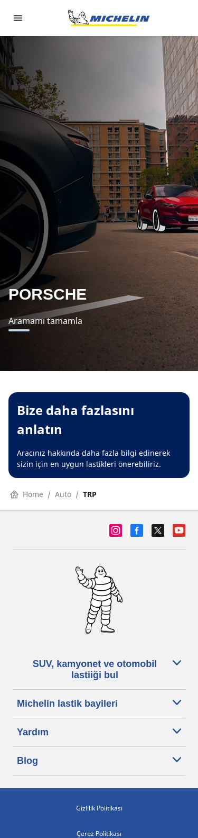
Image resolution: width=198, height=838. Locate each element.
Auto (63, 494)
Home (26, 494)
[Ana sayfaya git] (109, 18)
